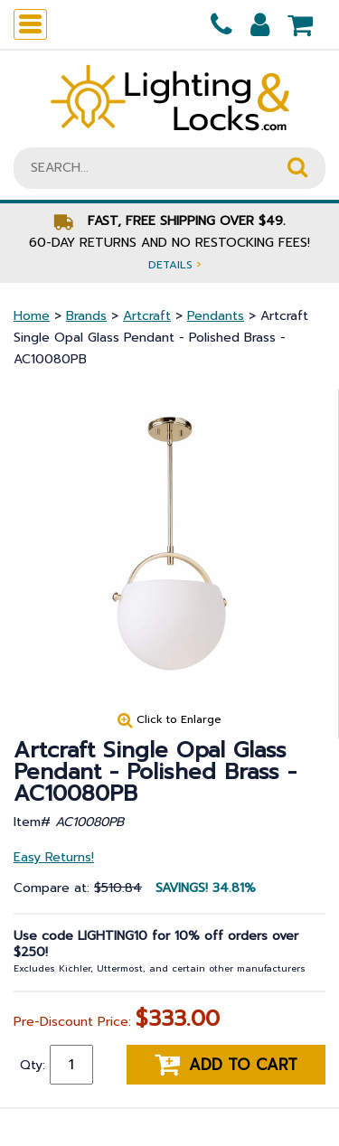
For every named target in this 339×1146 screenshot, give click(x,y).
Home (32, 315)
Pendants (215, 315)
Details (174, 264)
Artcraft (147, 315)
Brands (86, 315)
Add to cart (226, 1064)
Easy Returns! (54, 857)
